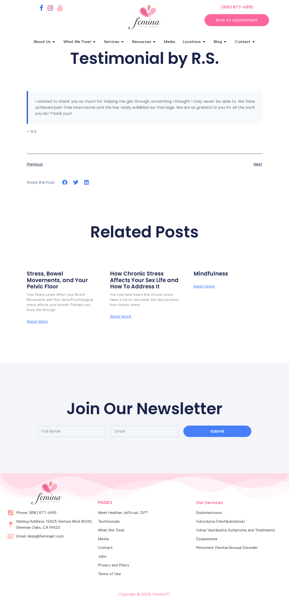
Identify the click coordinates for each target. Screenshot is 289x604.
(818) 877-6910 (237, 7)
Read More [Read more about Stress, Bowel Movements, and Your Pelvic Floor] (37, 322)
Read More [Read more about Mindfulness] (204, 286)
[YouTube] (60, 9)
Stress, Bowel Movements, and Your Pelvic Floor (57, 280)
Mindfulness (211, 273)
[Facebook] (41, 9)
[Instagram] (50, 9)
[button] (65, 182)
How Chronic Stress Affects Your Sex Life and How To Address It (144, 280)
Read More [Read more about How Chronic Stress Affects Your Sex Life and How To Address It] (120, 317)
